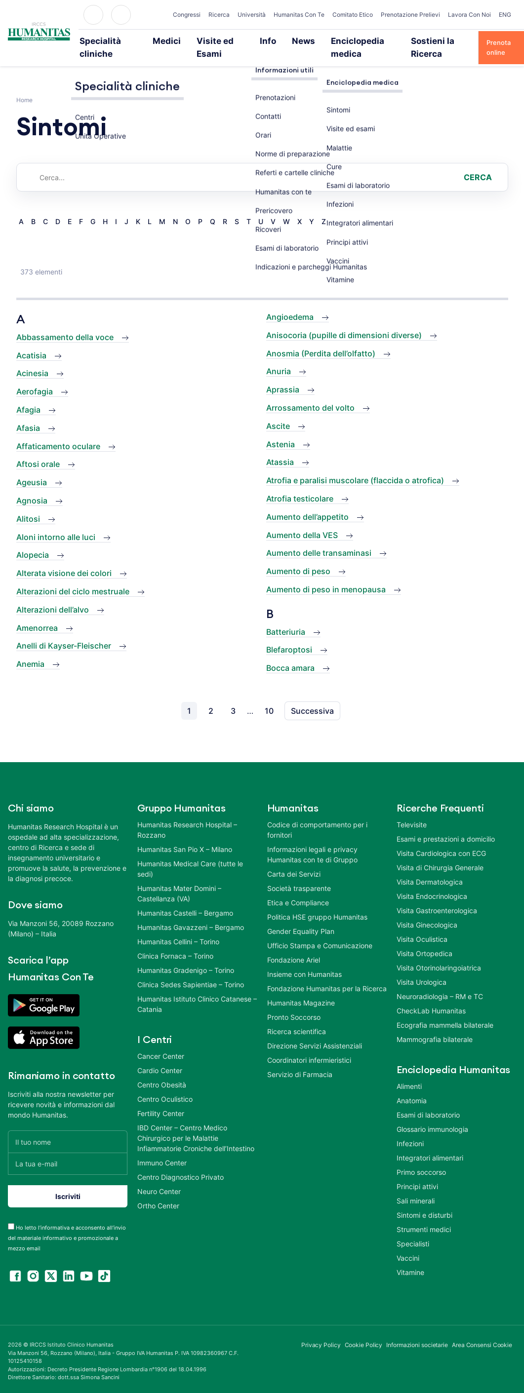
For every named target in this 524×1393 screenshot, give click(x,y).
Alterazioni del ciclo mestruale (72, 577)
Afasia (28, 414)
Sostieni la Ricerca (429, 40)
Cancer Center (160, 1042)
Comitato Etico (352, 14)
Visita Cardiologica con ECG (441, 839)
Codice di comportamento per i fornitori (317, 816)
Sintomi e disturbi (424, 1201)
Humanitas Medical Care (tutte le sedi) (190, 855)
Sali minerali (416, 1187)
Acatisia (31, 342)
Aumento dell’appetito (307, 503)
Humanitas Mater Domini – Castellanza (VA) (179, 879)
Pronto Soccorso (294, 1003)
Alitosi (28, 505)
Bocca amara (290, 654)
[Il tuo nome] (67, 1128)
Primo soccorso (421, 1158)
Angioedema (290, 304)
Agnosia (31, 487)
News (299, 40)
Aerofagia (34, 378)
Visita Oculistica (422, 925)
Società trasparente (299, 874)
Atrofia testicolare (299, 485)
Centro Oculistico (165, 1085)
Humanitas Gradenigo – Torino (185, 956)
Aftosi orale (38, 451)
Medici (174, 40)
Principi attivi (417, 1172)
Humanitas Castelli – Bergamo (185, 899)
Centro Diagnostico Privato (180, 1163)
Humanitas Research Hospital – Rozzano (187, 816)
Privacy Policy (321, 1331)
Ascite (278, 412)
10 (269, 697)
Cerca (478, 164)
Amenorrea (37, 614)
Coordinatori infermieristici (309, 1046)
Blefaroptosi (289, 636)
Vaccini (408, 1244)
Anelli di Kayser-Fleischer (63, 632)
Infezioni (410, 1129)
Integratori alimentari (430, 1144)
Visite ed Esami (223, 40)
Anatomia (412, 1087)
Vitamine (410, 1258)
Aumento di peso (298, 558)
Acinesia (32, 360)
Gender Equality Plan (300, 917)
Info (268, 40)
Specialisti (413, 1230)
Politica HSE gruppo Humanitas (317, 903)
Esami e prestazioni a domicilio (446, 825)
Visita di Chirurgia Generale (440, 854)
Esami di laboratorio (428, 1101)
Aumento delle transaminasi (318, 539)
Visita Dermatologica (430, 868)
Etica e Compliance (298, 889)
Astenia (280, 430)
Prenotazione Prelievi (410, 14)
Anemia (30, 651)
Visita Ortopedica (424, 939)
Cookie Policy (364, 1331)
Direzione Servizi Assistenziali (314, 1032)
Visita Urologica (421, 968)
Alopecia (32, 541)
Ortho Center (158, 1192)
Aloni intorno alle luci (55, 523)
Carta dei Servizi (294, 860)
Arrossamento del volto (310, 394)
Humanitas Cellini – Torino (178, 928)
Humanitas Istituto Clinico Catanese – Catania (197, 990)
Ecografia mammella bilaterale (445, 1011)
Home (24, 86)
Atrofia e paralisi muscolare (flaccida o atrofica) (355, 467)
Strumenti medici (424, 1215)
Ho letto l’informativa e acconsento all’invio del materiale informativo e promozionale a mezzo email (67, 1224)
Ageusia (31, 469)
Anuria (278, 358)
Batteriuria (285, 618)
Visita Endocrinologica (432, 882)
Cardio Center (159, 1056)
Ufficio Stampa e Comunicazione (319, 932)
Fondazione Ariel (293, 946)
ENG (505, 14)
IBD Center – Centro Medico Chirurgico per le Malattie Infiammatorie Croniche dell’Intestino (195, 1124)
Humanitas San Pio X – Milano (184, 835)
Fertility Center (160, 1099)
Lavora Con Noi (469, 14)
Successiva (312, 697)
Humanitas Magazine (301, 989)
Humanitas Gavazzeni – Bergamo (190, 913)
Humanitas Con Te (299, 14)
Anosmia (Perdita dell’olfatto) (320, 340)
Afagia (28, 396)
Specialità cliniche (122, 40)
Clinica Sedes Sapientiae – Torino (190, 971)
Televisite (412, 811)
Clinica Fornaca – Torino (175, 942)
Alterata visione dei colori (64, 560)
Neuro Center (159, 1177)
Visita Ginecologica (427, 911)
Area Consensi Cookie (482, 1331)
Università (252, 14)
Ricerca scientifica (296, 1017)
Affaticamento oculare (58, 432)
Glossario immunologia (432, 1115)
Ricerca (219, 14)
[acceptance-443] (11, 1213)
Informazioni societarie (417, 1331)
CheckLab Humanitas (431, 997)
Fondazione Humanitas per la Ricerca (327, 974)
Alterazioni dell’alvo (52, 596)
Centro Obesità (161, 1071)
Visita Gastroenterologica (437, 896)
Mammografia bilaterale (435, 1025)
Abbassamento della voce (65, 323)
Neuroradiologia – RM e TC (440, 982)
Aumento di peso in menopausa (326, 575)
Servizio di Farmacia (299, 1060)
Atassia (280, 449)
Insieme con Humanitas (304, 960)
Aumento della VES (302, 521)
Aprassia (282, 376)
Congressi (187, 14)
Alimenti (409, 1072)
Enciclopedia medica (355, 40)
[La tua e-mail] (67, 1150)
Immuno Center (162, 1149)
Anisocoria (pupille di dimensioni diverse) (344, 321)
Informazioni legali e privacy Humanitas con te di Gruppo (312, 840)
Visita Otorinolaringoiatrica (439, 954)
